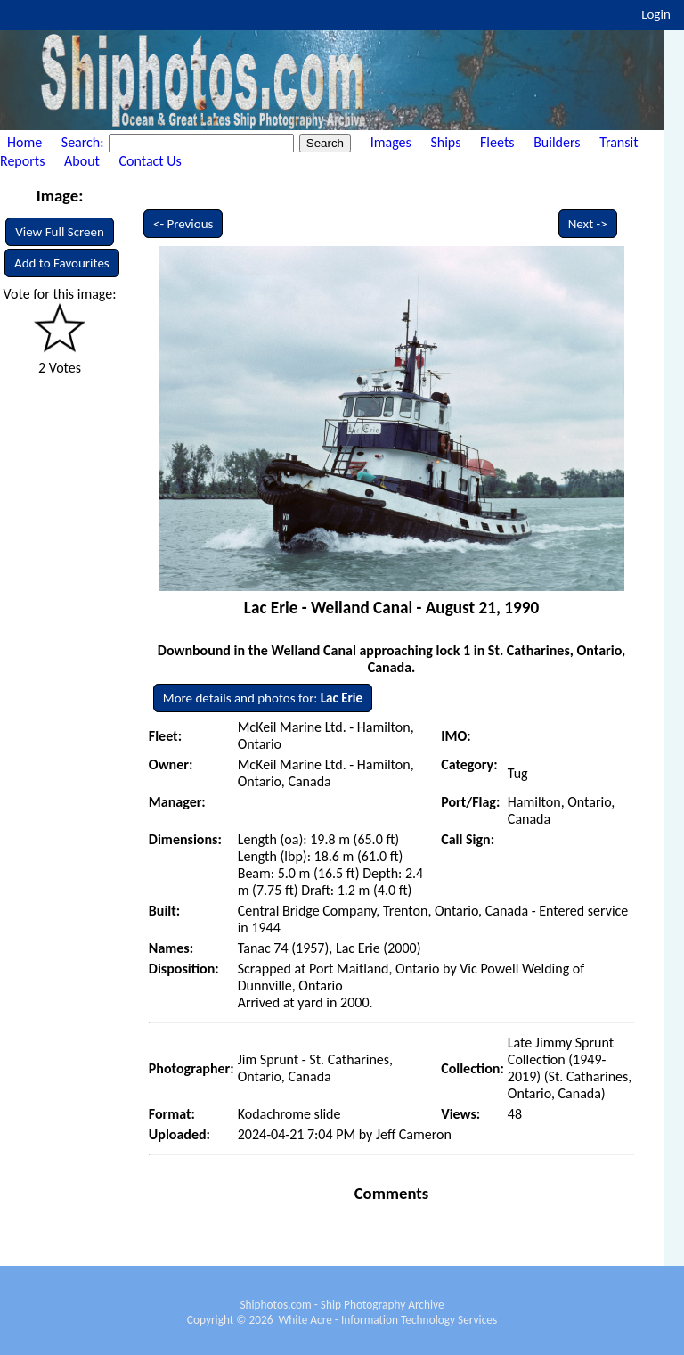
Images (390, 142)
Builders (556, 142)
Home (24, 142)
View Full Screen (59, 232)
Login (656, 14)
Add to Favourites (62, 263)
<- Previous (183, 224)
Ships (445, 142)
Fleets (497, 142)
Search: (84, 142)
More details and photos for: (262, 698)
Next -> (587, 224)
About (82, 160)
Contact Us (150, 160)
